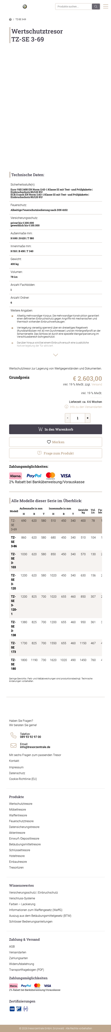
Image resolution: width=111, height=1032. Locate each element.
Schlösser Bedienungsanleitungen (30, 921)
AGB (12, 946)
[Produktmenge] (77, 418)
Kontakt (14, 761)
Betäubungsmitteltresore (25, 844)
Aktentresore (17, 832)
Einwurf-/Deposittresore (24, 838)
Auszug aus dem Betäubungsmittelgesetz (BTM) (40, 915)
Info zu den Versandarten (86, 407)
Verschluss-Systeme (22, 898)
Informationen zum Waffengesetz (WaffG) (35, 910)
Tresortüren (16, 867)
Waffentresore (18, 815)
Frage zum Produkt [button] (59, 453)
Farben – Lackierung (22, 904)
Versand (96, 384)
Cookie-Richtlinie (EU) (23, 779)
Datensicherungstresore (24, 827)
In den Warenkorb (59, 429)
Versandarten (17, 952)
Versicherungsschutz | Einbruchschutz (33, 892)
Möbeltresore (17, 809)
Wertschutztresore (20, 803)
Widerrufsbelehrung (21, 964)
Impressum (16, 767)
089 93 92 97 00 (30, 737)
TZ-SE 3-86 (14, 542)
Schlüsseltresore (19, 850)
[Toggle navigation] (105, 7)
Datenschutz (17, 773)
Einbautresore (18, 861)
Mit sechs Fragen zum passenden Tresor (35, 755)
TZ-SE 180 (13, 664)
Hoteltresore (17, 856)
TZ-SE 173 (13, 647)
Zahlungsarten (18, 958)
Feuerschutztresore (21, 821)
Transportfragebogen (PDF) (26, 969)
